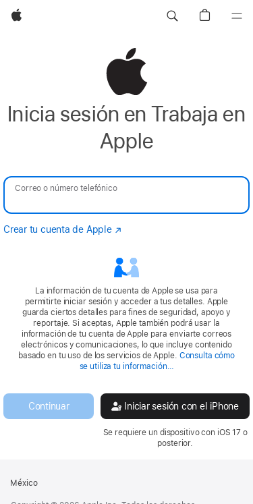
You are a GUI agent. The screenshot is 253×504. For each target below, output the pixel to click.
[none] (126, 247)
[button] (172, 16)
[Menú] (237, 16)
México (24, 483)
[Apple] (16, 16)
